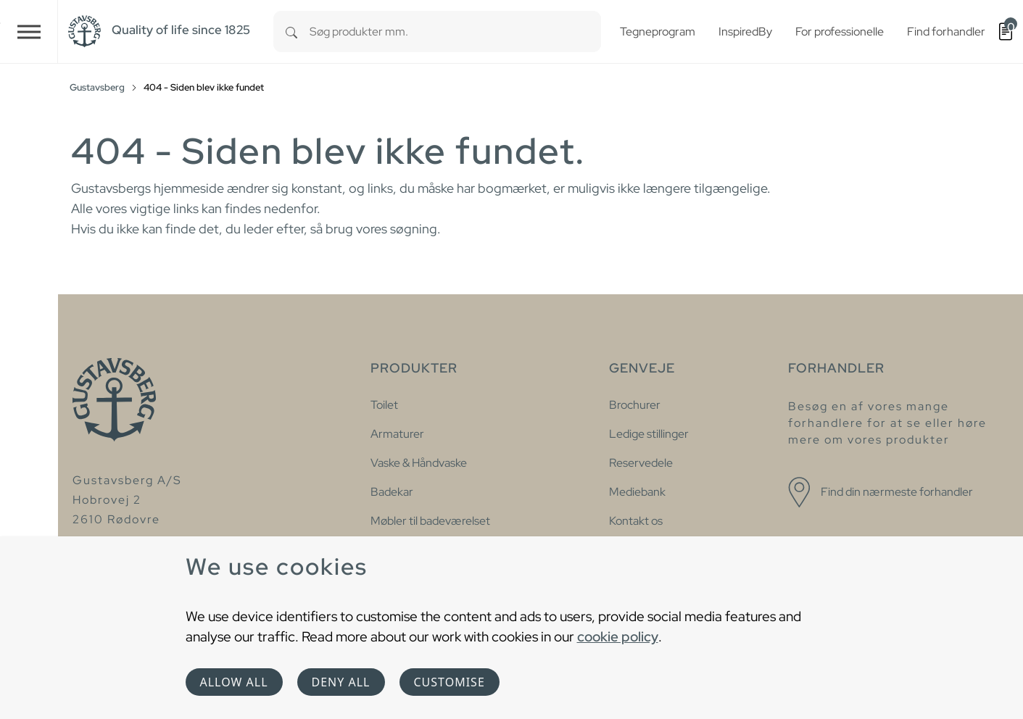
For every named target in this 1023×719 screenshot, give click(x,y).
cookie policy (617, 636)
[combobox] (455, 31)
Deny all (341, 682)
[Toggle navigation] (29, 31)
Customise (449, 682)
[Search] (291, 31)
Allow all (234, 682)
